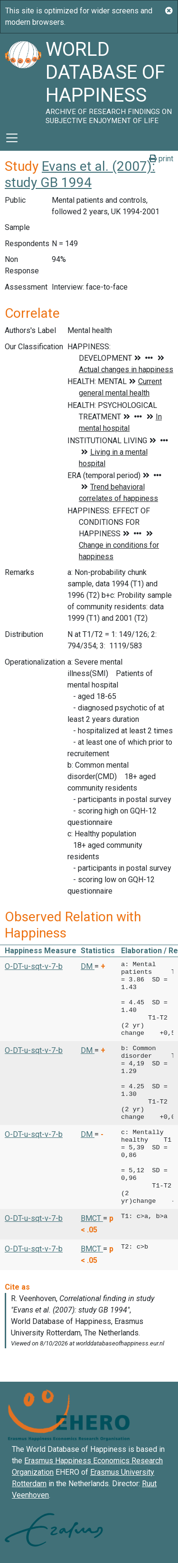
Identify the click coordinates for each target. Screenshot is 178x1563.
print (161, 158)
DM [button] (87, 966)
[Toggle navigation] (12, 138)
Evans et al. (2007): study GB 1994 (80, 174)
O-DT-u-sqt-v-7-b (34, 966)
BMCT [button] (92, 1218)
